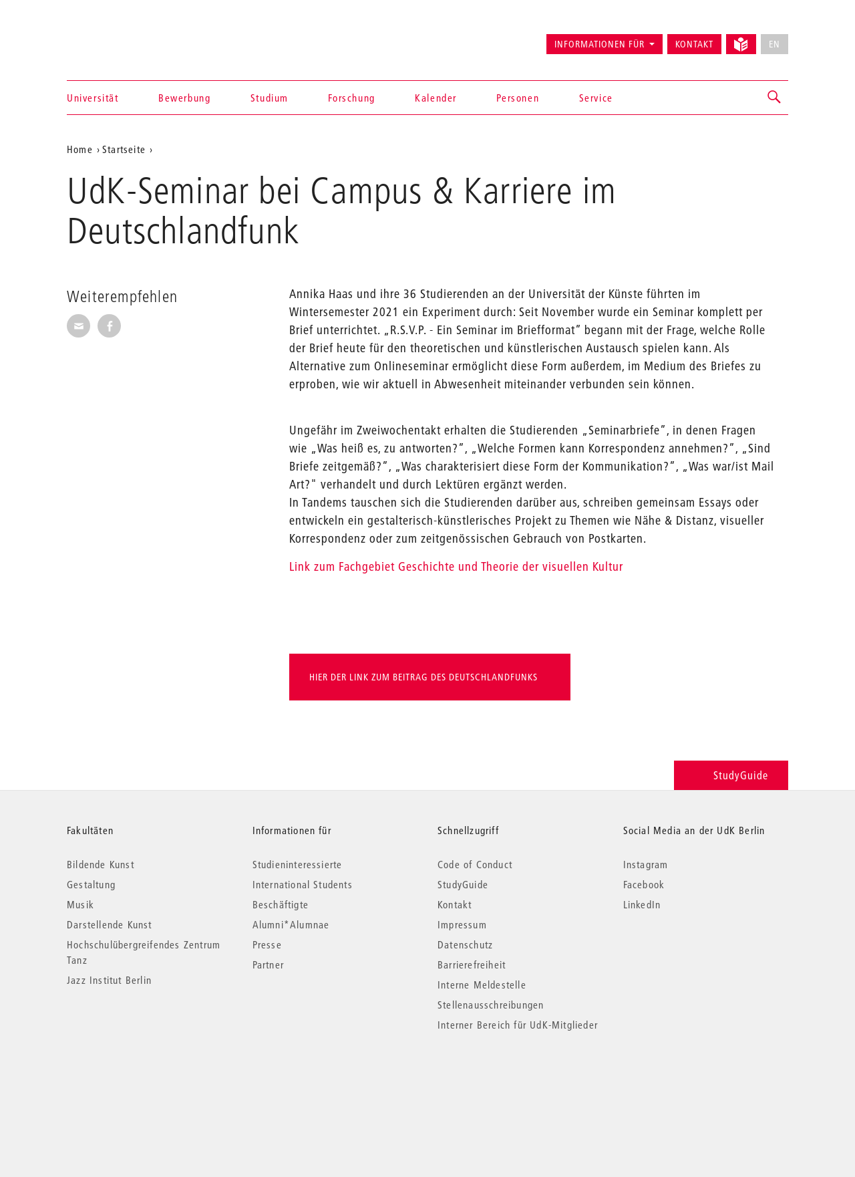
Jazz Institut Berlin (109, 980)
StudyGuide (731, 775)
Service (596, 97)
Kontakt (694, 44)
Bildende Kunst (100, 864)
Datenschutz (465, 944)
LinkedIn (642, 904)
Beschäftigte (280, 904)
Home (80, 149)
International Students (302, 884)
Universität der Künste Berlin (119, 38)
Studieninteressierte (297, 864)
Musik (80, 904)
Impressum (462, 924)
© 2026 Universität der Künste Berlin (136, 1081)
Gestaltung (91, 884)
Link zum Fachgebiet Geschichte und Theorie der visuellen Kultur (456, 566)
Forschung (351, 97)
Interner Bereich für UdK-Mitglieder (518, 1024)
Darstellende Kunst (109, 924)
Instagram (646, 864)
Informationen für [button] (599, 44)
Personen (517, 97)
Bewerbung (184, 97)
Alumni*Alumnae (291, 924)
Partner (268, 964)
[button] (774, 97)
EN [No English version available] (774, 44)
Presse (267, 944)
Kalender (436, 97)
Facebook (644, 884)
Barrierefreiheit (472, 964)
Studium (269, 97)
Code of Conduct (475, 864)
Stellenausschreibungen (491, 1004)
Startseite (124, 149)
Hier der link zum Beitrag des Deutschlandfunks (423, 677)
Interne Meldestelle (482, 984)
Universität (93, 97)
